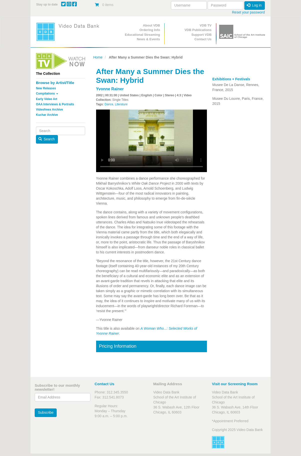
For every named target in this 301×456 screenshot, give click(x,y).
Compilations (47, 93)
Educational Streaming (142, 35)
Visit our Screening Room (235, 384)
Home (98, 57)
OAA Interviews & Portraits (55, 104)
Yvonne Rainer (110, 89)
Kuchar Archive (47, 115)
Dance (109, 104)
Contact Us (203, 39)
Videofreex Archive (49, 109)
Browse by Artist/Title (55, 83)
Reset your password (248, 12)
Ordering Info (150, 30)
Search (46, 139)
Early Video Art (46, 99)
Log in (254, 5)
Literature (121, 104)
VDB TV (206, 25)
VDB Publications (197, 30)
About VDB (151, 25)
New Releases (46, 88)
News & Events (148, 39)
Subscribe (45, 412)
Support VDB (201, 35)
